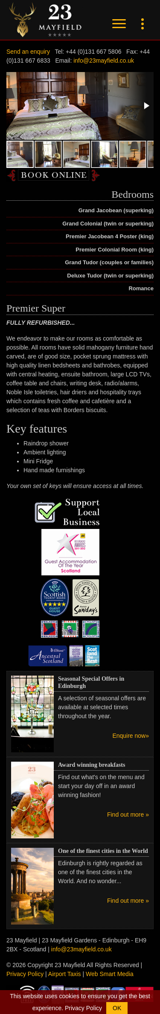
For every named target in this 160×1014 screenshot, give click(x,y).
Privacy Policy (25, 974)
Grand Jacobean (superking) (116, 210)
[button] (146, 106)
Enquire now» (130, 735)
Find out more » (128, 814)
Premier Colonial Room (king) (115, 249)
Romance (141, 288)
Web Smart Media (110, 974)
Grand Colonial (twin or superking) (108, 223)
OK (117, 1008)
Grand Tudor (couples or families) (109, 262)
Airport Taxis (64, 974)
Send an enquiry (28, 51)
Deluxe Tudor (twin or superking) (110, 275)
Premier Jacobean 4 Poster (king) (110, 236)
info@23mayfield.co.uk (103, 60)
